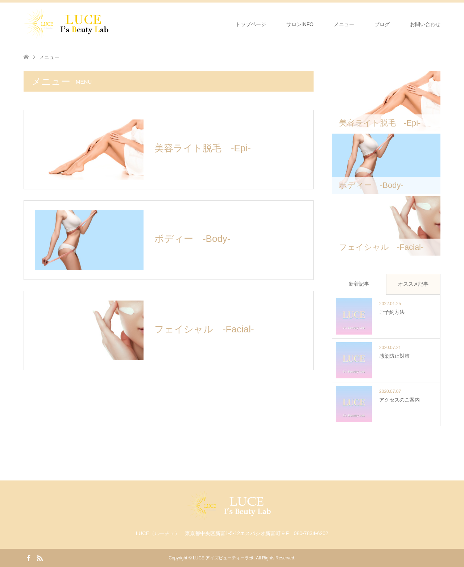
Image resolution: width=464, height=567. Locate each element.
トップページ (251, 24)
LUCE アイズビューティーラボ (223, 557)
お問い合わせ (425, 24)
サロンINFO (300, 24)
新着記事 (359, 284)
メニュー (344, 24)
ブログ (382, 24)
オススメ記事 (413, 284)
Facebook (28, 557)
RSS (39, 557)
